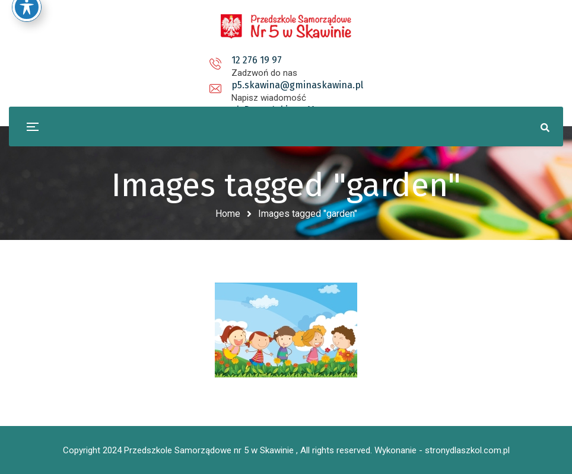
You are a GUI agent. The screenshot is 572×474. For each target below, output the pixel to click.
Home (227, 213)
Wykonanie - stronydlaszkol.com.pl (442, 450)
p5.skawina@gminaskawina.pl (288, 60)
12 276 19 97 (145, 60)
